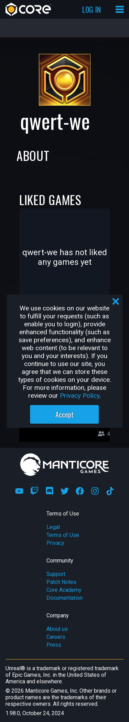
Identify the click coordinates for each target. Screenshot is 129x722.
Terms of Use (62, 535)
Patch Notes (61, 582)
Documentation (64, 598)
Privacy (55, 543)
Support (55, 574)
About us (57, 629)
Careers (55, 637)
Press (53, 645)
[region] (65, 361)
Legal (53, 527)
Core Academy (64, 590)
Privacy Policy (79, 395)
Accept (64, 414)
